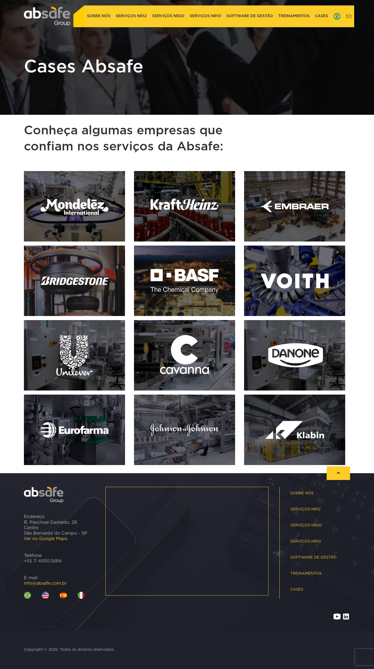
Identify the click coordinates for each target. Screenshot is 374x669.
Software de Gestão (249, 16)
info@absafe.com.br (45, 583)
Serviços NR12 (131, 16)
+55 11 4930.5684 (43, 561)
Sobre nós (98, 16)
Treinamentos (294, 16)
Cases (321, 16)
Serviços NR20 (168, 16)
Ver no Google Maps (45, 539)
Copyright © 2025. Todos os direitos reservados (69, 650)
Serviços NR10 (205, 16)
